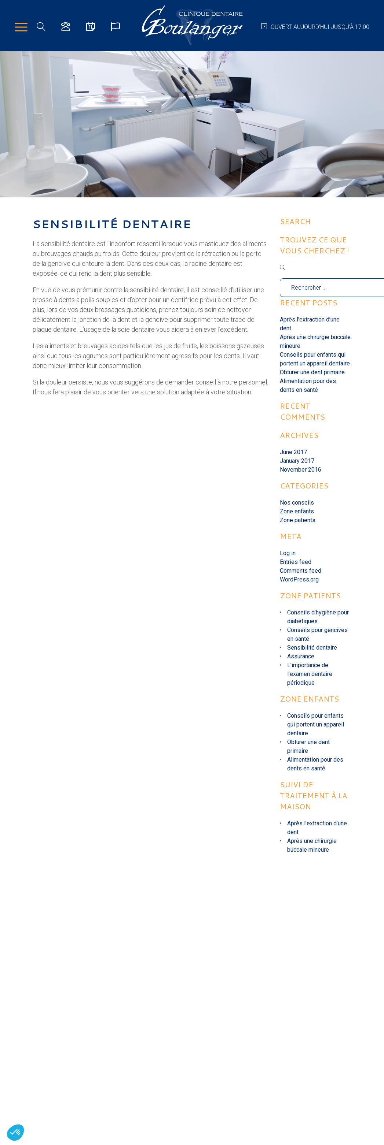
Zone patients (297, 520)
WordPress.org (299, 579)
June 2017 (293, 452)
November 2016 (300, 469)
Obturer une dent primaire (312, 372)
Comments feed (300, 570)
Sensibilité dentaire (312, 647)
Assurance (300, 656)
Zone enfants (297, 511)
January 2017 (297, 460)
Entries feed (295, 561)
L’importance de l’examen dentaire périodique (309, 674)
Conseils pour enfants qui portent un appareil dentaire (315, 724)
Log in (288, 553)
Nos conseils (297, 502)
